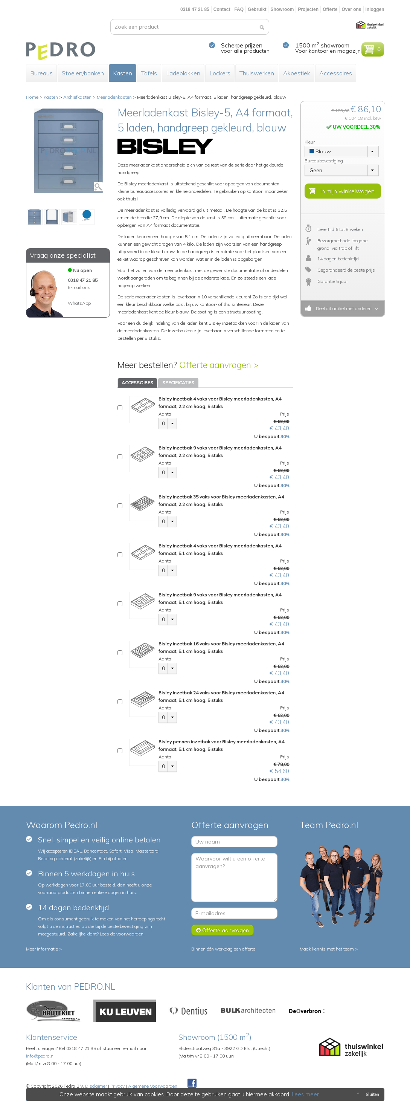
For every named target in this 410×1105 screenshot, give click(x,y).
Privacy (117, 1086)
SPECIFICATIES (178, 382)
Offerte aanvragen (222, 930)
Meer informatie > (44, 949)
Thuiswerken (256, 73)
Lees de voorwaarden (121, 934)
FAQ (239, 9)
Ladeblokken (183, 73)
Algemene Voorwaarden (152, 1086)
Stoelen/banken (83, 73)
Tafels (149, 73)
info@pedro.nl (40, 1056)
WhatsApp (79, 303)
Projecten (308, 9)
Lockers (219, 73)
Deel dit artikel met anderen (343, 308)
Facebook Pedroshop (192, 1083)
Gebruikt (257, 9)
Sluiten (367, 1094)
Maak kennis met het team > (329, 949)
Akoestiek (296, 73)
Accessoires (335, 73)
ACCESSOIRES (137, 382)
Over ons (351, 9)
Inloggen (375, 9)
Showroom (282, 9)
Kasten (122, 73)
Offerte (330, 9)
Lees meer (305, 1094)
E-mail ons (79, 287)
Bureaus (41, 73)
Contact (221, 9)
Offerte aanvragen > (218, 364)
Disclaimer (96, 1086)
